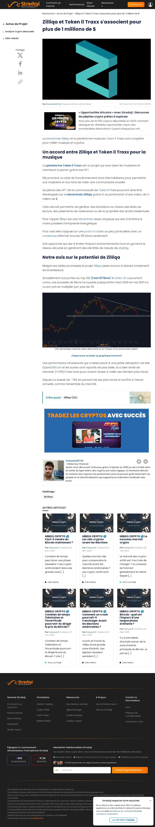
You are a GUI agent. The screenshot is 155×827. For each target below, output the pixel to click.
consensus (49, 236)
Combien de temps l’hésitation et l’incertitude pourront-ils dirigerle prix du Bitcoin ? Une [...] (58, 648)
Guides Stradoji (74, 715)
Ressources (48, 13)
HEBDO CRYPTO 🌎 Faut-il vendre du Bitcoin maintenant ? (59, 539)
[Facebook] (20, 63)
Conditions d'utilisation (107, 814)
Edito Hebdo (12, 38)
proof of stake (94, 231)
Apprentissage (73, 709)
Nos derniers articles (77, 704)
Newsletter (12, 724)
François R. (54, 547)
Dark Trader (43, 715)
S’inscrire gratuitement (130, 770)
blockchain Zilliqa (79, 194)
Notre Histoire (90, 4)
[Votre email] (85, 770)
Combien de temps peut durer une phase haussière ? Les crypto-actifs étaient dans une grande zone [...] (59, 564)
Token (110, 138)
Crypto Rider (43, 709)
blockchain (53, 138)
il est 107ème (101, 278)
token (118, 278)
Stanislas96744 (53, 104)
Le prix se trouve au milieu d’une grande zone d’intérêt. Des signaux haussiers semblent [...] (93, 648)
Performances (76, 4)
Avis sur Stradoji (104, 709)
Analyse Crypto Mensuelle (19, 31)
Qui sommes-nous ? (107, 704)
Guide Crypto (14, 729)
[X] (20, 55)
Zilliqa (65, 138)
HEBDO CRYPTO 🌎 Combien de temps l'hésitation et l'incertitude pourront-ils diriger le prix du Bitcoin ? (58, 619)
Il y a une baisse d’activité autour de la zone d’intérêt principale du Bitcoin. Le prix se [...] (133, 645)
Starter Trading (45, 704)
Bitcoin (57, 367)
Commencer (136, 4)
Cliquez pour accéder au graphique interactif (96, 355)
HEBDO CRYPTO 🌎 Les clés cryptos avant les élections (95, 539)
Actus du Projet (16, 24)
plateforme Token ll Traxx (64, 165)
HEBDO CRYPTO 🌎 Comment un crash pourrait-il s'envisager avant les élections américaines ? (95, 619)
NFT (86, 170)
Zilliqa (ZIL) (70, 397)
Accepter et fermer (123, 820)
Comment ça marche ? (14, 706)
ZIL (124, 278)
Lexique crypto (74, 720)
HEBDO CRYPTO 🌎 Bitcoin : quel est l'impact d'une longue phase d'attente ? (132, 618)
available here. (37, 818)
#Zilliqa (48, 496)
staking (123, 248)
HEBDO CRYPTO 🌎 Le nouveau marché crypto (133, 539)
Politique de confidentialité (124, 811)
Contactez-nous (134, 721)
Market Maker (44, 720)
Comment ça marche (53, 4)
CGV (127, 707)
